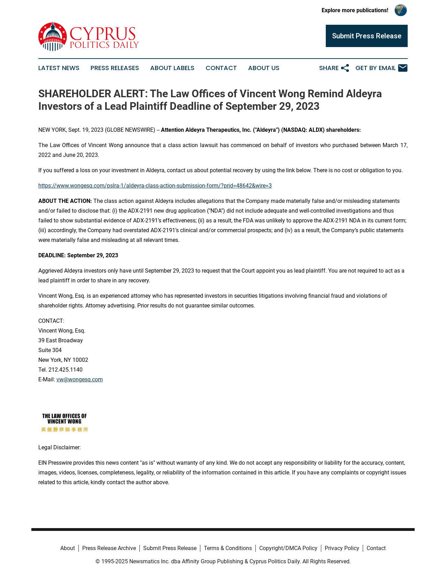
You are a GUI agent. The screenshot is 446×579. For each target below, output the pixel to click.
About (67, 548)
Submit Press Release (170, 548)
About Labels (172, 68)
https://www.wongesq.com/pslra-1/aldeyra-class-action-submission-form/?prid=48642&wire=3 (155, 185)
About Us (263, 68)
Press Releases (115, 68)
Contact (221, 68)
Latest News (58, 68)
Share (334, 68)
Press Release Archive (109, 548)
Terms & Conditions (228, 548)
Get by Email (381, 68)
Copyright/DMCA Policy (288, 548)
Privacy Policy (342, 548)
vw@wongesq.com (79, 379)
